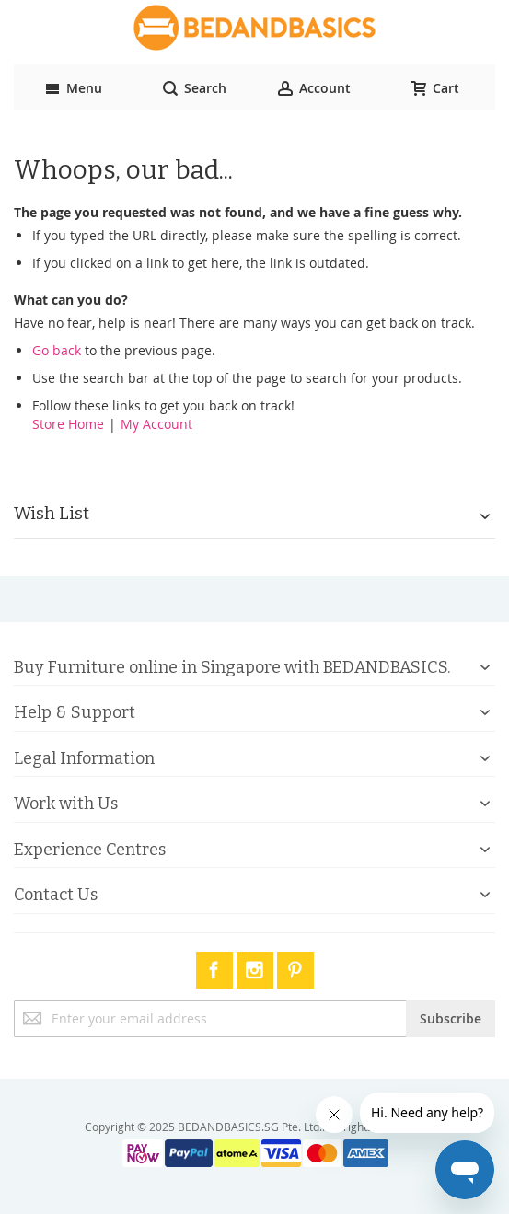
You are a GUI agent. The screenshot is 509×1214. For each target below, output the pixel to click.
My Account (156, 424)
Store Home (68, 424)
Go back (56, 350)
